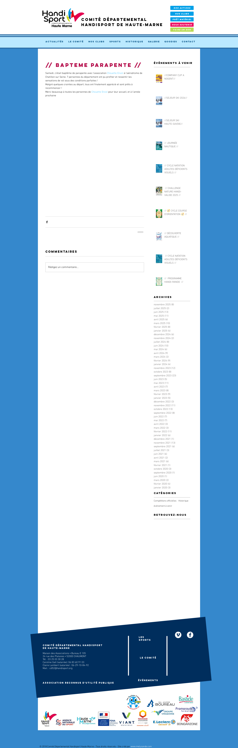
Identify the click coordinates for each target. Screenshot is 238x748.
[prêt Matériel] (182, 19)
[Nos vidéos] (178, 635)
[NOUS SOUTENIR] (182, 25)
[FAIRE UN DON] (182, 30)
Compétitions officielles (165, 500)
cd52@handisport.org (60, 668)
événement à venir (163, 506)
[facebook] (190, 635)
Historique (183, 500)
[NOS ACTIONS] (182, 8)
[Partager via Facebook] (46, 222)
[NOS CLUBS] (182, 14)
